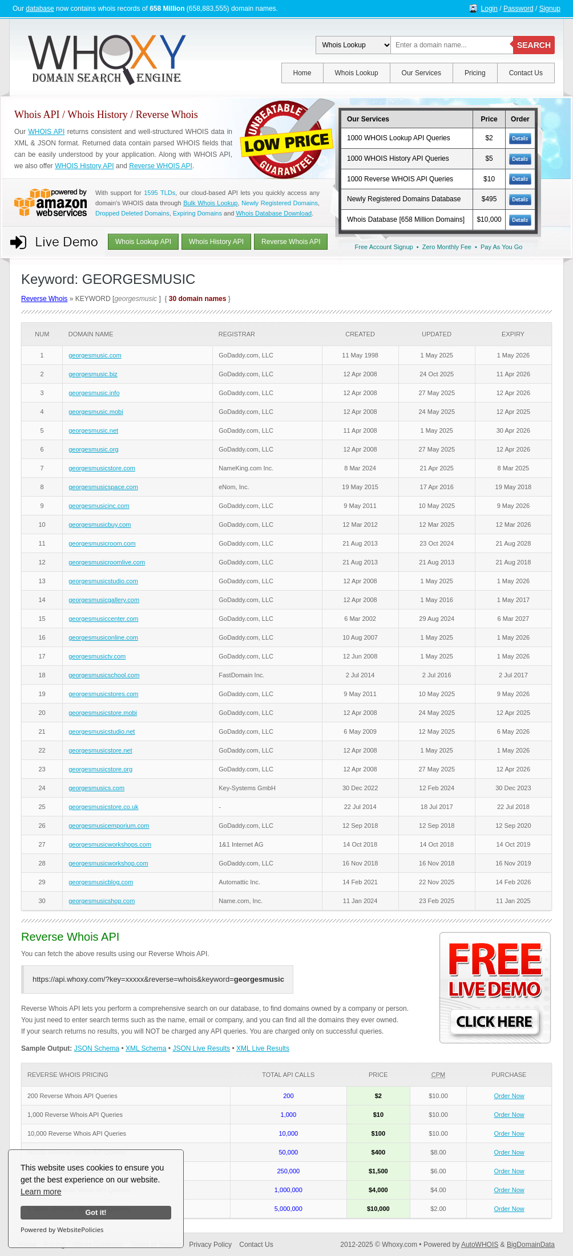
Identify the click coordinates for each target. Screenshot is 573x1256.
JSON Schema (96, 1048)
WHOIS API (46, 132)
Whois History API (216, 242)
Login (489, 9)
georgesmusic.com (94, 355)
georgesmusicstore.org (100, 769)
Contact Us (526, 73)
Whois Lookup (356, 73)
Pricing (475, 73)
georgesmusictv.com (97, 656)
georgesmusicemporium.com (108, 825)
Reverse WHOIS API (160, 166)
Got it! (95, 1213)
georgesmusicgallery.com (103, 599)
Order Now (509, 1095)
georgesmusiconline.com (103, 637)
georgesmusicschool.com (103, 675)
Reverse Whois (44, 299)
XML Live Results (262, 1048)
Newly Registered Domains (279, 203)
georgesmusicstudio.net (101, 731)
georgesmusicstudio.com (103, 581)
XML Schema (146, 1048)
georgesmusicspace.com (103, 486)
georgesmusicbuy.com (99, 524)
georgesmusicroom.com (101, 543)
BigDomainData (531, 1245)
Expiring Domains (197, 213)
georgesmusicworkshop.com (108, 863)
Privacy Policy (210, 1245)
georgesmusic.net (93, 430)
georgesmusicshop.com (101, 900)
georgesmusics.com (96, 788)
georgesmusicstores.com (103, 693)
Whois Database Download (274, 213)
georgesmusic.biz (93, 374)
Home (302, 73)
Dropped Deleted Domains (132, 213)
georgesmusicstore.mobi (102, 712)
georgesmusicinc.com (98, 505)
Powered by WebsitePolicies (62, 1229)
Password (518, 9)
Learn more (41, 1191)
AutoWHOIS (479, 1245)
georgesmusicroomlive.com (106, 562)
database (40, 9)
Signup (549, 9)
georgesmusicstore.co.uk (103, 806)
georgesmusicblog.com (100, 882)
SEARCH (534, 45)
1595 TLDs (159, 192)
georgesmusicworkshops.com (109, 844)
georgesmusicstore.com (101, 468)
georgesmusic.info (93, 392)
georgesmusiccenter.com (103, 618)
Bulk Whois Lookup (210, 203)
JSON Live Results (201, 1048)
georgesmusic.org (93, 449)
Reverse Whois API (290, 242)
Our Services (421, 73)
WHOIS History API (84, 166)
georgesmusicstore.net (100, 750)
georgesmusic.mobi (95, 411)
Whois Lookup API (143, 242)
